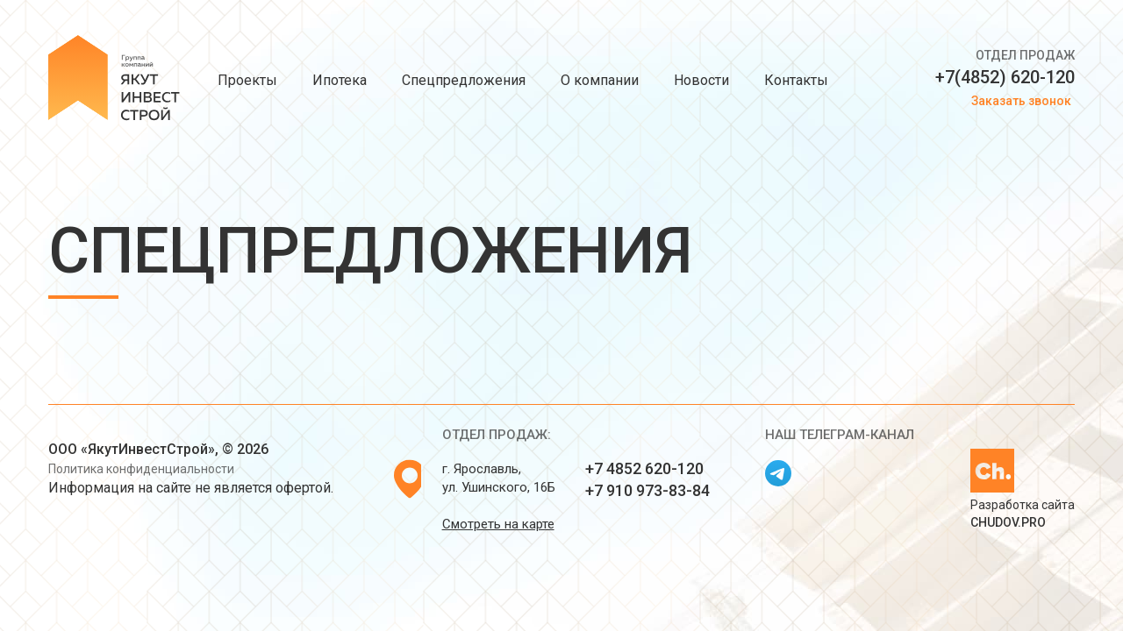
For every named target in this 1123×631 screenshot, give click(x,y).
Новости (701, 80)
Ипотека (339, 80)
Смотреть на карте (498, 524)
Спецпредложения (464, 80)
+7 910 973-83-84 (647, 490)
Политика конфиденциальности (141, 469)
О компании (600, 80)
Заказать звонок (1021, 101)
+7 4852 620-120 (644, 468)
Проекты (247, 80)
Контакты (796, 80)
